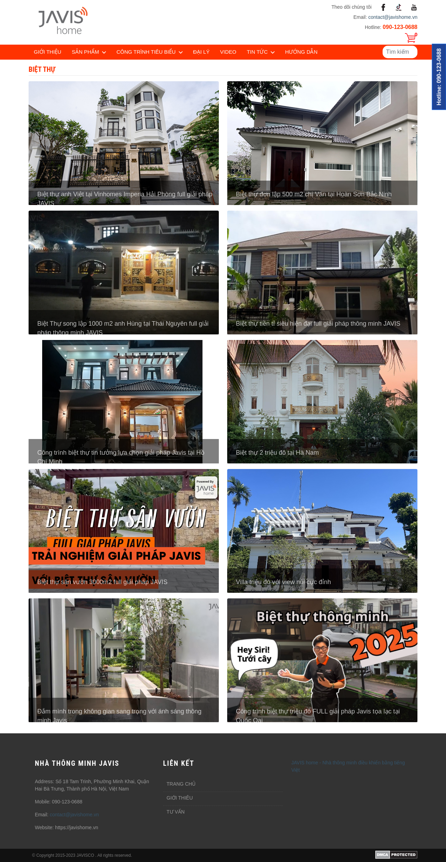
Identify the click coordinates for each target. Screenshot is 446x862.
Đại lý (201, 52)
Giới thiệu (47, 52)
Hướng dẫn (301, 52)
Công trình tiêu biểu (146, 52)
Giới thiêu (180, 798)
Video (228, 52)
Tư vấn (176, 812)
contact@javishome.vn (392, 17)
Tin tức (257, 52)
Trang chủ (181, 784)
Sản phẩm (85, 52)
